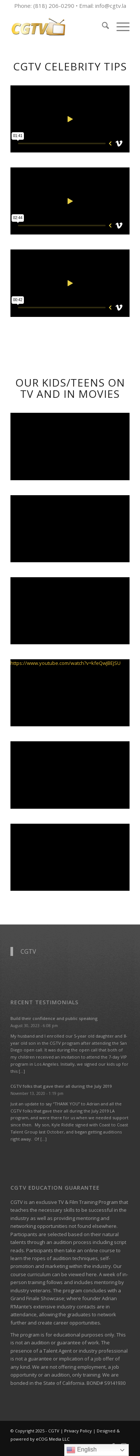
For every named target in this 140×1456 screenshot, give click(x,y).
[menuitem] (101, 27)
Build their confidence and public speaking (54, 1018)
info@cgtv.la (110, 5)
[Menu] (119, 27)
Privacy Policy (78, 1431)
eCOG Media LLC (52, 1439)
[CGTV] (58, 27)
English (81, 1450)
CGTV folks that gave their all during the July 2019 (61, 1086)
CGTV (28, 951)
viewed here (82, 1274)
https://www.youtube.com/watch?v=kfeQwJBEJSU (65, 663)
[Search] (101, 27)
